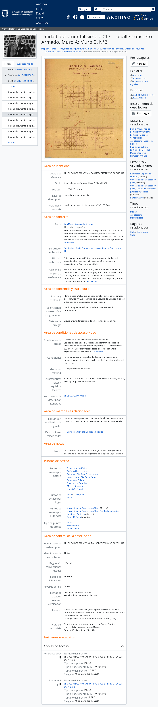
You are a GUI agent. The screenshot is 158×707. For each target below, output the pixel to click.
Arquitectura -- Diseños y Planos (82, 477)
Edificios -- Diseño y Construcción (82, 474)
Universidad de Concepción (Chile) (83, 508)
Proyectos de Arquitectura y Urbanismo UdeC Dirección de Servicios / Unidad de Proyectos (102, 48)
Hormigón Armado (75, 489)
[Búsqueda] (126, 9)
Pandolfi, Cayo (74, 517)
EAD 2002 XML (138, 97)
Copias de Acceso (56, 646)
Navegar (83, 9)
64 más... (12, 142)
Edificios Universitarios (77, 471)
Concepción (79, 494)
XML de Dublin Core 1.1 (142, 94)
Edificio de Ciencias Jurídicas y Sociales (63, 51)
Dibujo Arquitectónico (77, 468)
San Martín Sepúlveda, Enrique (78, 224)
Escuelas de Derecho (77, 483)
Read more (69, 242)
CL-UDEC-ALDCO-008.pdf (75, 395)
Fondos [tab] (7, 63)
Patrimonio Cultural (76, 480)
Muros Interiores (75, 486)
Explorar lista (138, 78)
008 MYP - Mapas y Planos (27, 69)
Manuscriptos (73, 528)
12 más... (12, 86)
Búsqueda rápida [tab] (25, 63)
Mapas (70, 522)
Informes (136, 75)
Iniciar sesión (95, 17)
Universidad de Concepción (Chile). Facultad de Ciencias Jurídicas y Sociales (143, 188)
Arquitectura (73, 525)
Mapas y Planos (48, 48)
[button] (68, 17)
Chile (69, 494)
